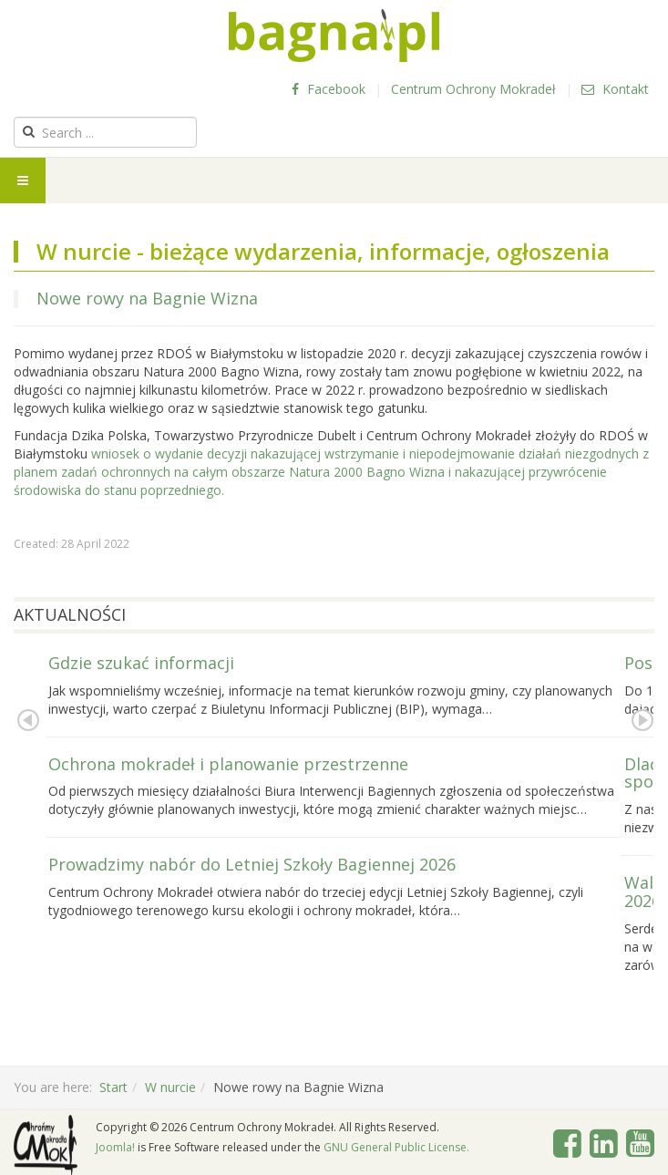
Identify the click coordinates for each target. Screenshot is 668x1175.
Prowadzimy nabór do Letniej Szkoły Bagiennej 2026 (252, 864)
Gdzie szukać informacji (141, 663)
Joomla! (115, 1147)
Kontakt (615, 89)
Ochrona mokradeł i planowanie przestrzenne (228, 764)
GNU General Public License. (396, 1147)
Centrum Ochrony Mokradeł (473, 89)
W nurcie (170, 1087)
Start (113, 1087)
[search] (105, 132)
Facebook (328, 89)
